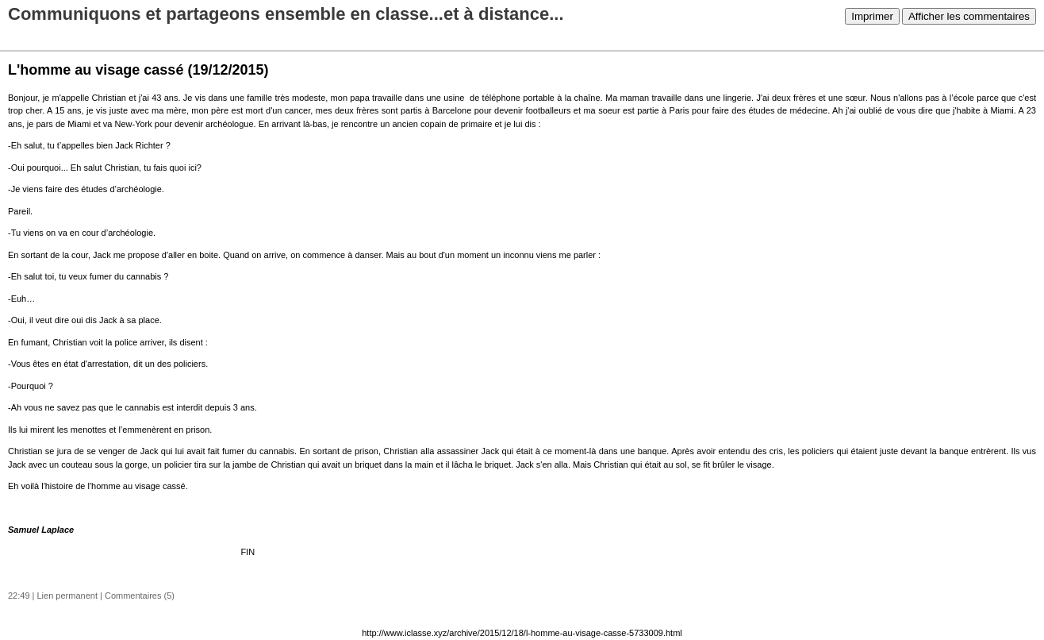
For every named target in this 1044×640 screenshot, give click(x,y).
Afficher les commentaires (969, 16)
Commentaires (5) (140, 595)
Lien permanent (67, 595)
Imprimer (872, 16)
